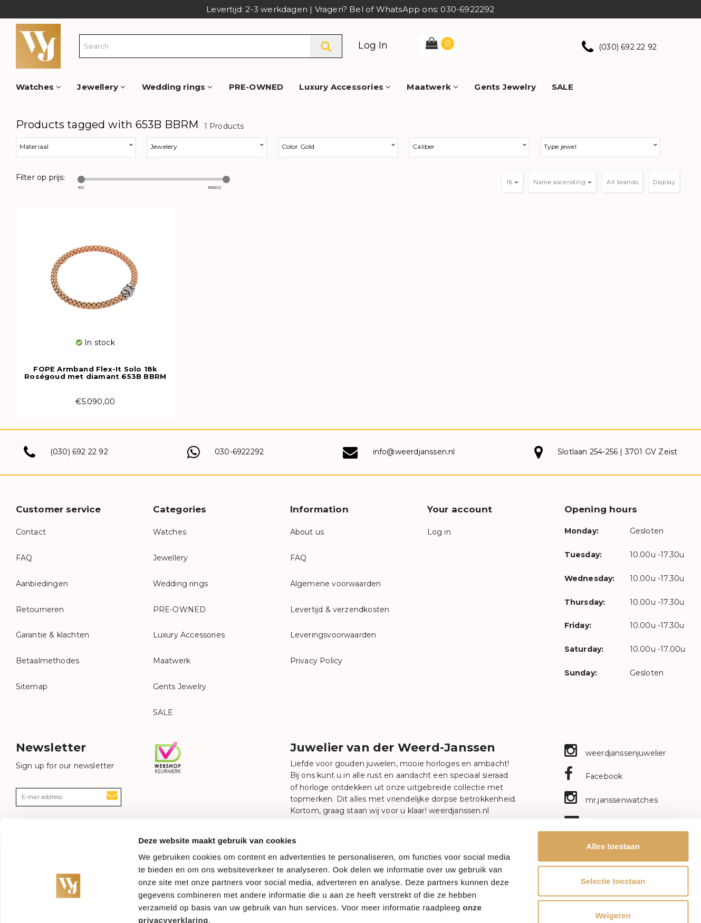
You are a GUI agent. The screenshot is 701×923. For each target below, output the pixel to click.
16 (512, 182)
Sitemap (31, 686)
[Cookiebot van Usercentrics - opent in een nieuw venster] (68, 902)
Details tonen (570, 902)
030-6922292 (239, 451)
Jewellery (101, 87)
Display (664, 182)
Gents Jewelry (505, 87)
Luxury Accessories (345, 87)
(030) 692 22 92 (628, 47)
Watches (39, 87)
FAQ (24, 558)
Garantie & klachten (53, 635)
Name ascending (562, 182)
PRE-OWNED (256, 87)
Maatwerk (432, 87)
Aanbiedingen (42, 583)
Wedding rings (177, 87)
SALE (562, 87)
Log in (439, 532)
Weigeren (612, 853)
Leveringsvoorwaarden (333, 635)
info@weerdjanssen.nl (414, 451)
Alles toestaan (613, 784)
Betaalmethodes (48, 660)
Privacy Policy (316, 660)
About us (307, 532)
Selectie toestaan (613, 819)
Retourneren (40, 609)
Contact (31, 532)
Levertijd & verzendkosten (340, 609)
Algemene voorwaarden (335, 583)
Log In (373, 45)
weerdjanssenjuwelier (615, 753)
